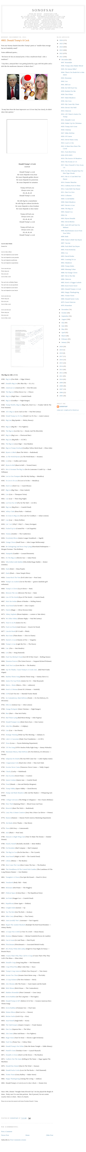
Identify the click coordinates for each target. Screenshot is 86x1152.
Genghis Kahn (10, 908)
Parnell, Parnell (11, 844)
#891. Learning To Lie (68, 259)
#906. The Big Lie (67, 209)
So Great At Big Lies (13, 516)
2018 (61, 353)
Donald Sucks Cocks (12, 1070)
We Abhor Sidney (11, 618)
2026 (61, 40)
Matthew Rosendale (12, 992)
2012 (61, 373)
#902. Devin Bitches (67, 222)
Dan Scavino (10, 776)
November (65, 309)
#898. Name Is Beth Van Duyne (71, 240)
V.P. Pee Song (10, 747)
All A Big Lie (10, 412)
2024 (61, 47)
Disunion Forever (11, 661)
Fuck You (9, 1042)
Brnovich (9, 808)
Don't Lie (9, 486)
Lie (7, 461)
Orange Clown (10, 542)
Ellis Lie (8, 705)
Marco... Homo (11, 685)
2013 (61, 369)
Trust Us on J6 (10, 623)
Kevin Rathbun (11, 997)
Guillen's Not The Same (14, 1059)
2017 (61, 356)
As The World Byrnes (13, 457)
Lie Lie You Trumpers (13, 476)
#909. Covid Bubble (67, 199)
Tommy (8, 534)
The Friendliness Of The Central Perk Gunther (21, 869)
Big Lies (8, 439)
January (64, 342)
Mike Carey (10, 916)
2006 (61, 392)
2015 (61, 363)
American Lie (10, 388)
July (63, 323)
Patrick (8, 610)
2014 (61, 366)
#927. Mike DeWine (67, 133)
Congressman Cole (12, 763)
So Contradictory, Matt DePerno (16, 698)
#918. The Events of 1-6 (69, 162)
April (63, 332)
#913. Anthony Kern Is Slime (70, 186)
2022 (61, 53)
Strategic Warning (12, 735)
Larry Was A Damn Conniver (15, 812)
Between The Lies (12, 593)
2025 (61, 43)
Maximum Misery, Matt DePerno (17, 752)
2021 (61, 57)
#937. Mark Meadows (68, 98)
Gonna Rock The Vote (13, 577)
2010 (61, 379)
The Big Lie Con (11, 852)
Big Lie (8, 379)
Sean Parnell (10, 606)
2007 (61, 389)
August (64, 319)
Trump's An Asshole (12, 582)
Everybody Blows (12, 538)
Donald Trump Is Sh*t (13, 1001)
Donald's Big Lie (11, 383)
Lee (7, 653)
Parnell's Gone (10, 1050)
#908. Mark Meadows (68, 202)
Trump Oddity (10, 788)
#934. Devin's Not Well (68, 107)
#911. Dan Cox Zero (67, 192)
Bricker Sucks (10, 1016)
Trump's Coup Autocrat (13, 971)
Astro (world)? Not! (12, 920)
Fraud (8, 784)
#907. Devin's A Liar (68, 205)
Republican (9, 903)
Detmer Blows (10, 1012)
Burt (7, 713)
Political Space (11, 893)
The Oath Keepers (12, 1025)
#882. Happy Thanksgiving (70, 292)
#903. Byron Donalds (68, 218)
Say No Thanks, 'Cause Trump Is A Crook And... (22, 670)
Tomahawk (9, 882)
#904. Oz (64, 215)
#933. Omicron (66, 111)
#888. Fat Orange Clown (69, 273)
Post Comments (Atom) (18, 1140)
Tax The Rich (10, 912)
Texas (8, 743)
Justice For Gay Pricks (13, 681)
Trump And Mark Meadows (15, 793)
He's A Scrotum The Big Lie (15, 469)
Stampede (9, 553)
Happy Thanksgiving (13, 1079)
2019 (61, 350)
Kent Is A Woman (11, 689)
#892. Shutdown (66, 263)
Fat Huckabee (10, 848)
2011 (61, 376)
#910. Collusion (66, 195)
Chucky (8, 771)
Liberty (8, 861)
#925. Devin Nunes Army (69, 140)
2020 (61, 346)
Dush (7, 569)
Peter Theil (9, 804)
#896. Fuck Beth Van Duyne (70, 246)
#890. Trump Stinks (67, 266)
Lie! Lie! (9, 524)
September (65, 316)
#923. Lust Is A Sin (67, 143)
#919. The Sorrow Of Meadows (71, 158)
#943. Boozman (66, 78)
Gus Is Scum (10, 940)
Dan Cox (9, 1029)
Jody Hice (9, 726)
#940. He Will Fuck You (69, 88)
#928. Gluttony (66, 130)
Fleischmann (10, 944)
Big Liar (8, 420)
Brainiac (8, 936)
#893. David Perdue (67, 256)
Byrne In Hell (10, 465)
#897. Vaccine (65, 243)
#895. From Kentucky (68, 250)
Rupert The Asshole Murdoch (15, 925)
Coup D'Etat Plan (11, 967)
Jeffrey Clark (10, 511)
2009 (61, 383)
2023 (61, 50)
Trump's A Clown (11, 589)
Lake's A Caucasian (12, 739)
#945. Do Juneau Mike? (69, 69)
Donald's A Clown (12, 1055)
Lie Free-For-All (11, 503)
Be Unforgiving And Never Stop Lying (18, 546)
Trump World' (13, 405)
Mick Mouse (10, 988)
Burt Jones (9, 635)
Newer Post (5, 1135)
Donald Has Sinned (12, 1066)
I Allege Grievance (12, 800)
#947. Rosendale (66, 62)
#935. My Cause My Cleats (70, 104)
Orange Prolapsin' (12, 709)
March (63, 336)
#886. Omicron (66, 279)
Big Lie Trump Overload (14, 448)
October (64, 313)
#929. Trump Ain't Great (69, 126)
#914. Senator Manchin (68, 182)
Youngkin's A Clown (12, 877)
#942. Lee (64, 81)
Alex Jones (9, 1033)
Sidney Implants (11, 614)
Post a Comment (6, 1131)
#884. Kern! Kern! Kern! (69, 286)
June (63, 326)
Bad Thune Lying (11, 718)
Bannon (8, 818)
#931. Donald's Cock (68, 120)
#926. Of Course (66, 136)
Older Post (49, 1135)
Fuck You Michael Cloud (14, 657)
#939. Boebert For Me (68, 91)
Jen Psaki (9, 898)
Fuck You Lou (10, 665)
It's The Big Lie (11, 558)
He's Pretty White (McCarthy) (16, 949)
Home (28, 1135)
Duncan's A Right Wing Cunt (15, 837)
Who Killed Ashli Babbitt (14, 562)
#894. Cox (64, 253)
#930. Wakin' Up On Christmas (71, 123)
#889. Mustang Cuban (68, 269)
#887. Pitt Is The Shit (68, 276)
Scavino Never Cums (13, 767)
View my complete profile (68, 410)
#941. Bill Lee (65, 84)
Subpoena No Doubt (12, 759)
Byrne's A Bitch (11, 452)
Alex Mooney (10, 984)
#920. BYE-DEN (66, 155)
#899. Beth (64, 236)
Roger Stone (10, 1038)
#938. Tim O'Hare (67, 94)
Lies (7, 494)
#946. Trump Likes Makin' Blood (72, 66)
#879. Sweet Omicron (68, 302)
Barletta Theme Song (13, 677)
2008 (61, 386)
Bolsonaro (9, 888)
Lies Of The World (12, 597)
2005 (61, 396)
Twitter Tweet (10, 1074)
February (64, 339)
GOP (7, 694)
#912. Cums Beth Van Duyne (70, 189)
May (63, 329)
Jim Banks (9, 823)
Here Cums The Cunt (13, 865)
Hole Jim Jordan (11, 601)
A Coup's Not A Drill (12, 932)
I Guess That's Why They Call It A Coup (19, 956)
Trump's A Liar (11, 644)
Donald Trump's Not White (15, 1046)
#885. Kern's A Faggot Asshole (71, 282)
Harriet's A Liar (11, 640)
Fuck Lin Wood (11, 627)
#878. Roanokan (66, 305)
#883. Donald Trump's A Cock (71, 289)
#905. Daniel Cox (67, 212)
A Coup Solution (11, 980)
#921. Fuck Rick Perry (68, 152)
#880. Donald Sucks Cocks (70, 299)
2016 (61, 360)
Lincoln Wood (10, 631)
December (65, 59)
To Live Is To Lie (11, 481)
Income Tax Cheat (12, 975)
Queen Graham (11, 780)
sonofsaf (43, 10)
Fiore (7, 828)
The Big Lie (10, 392)
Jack (7, 833)
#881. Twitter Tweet (67, 296)
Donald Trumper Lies (13, 722)
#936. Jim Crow (66, 101)
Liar (7, 499)
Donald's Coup (11, 962)
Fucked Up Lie (11, 528)
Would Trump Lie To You (14, 416)
